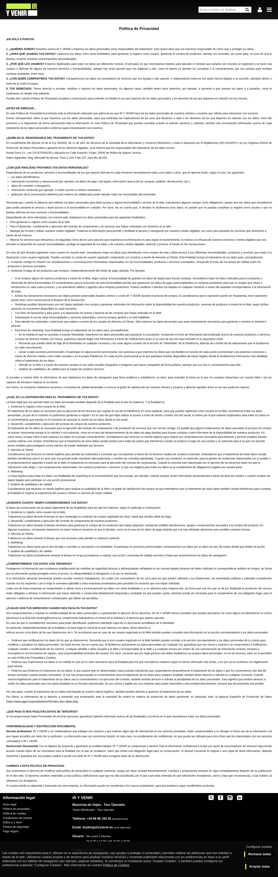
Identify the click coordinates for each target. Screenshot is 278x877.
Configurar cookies (259, 846)
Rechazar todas (259, 854)
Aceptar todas (259, 866)
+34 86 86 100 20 (99, 818)
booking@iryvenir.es (92, 827)
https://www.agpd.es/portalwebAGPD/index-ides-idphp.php (42, 701)
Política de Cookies (116, 865)
